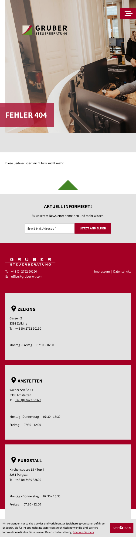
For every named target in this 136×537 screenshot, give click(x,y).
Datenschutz (122, 271)
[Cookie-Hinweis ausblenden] (121, 528)
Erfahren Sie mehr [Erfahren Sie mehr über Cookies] (83, 532)
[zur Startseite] (44, 30)
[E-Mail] (50, 228)
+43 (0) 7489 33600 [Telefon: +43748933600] (28, 480)
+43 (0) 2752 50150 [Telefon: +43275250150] (24, 271)
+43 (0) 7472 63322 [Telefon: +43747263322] (28, 400)
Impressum (102, 271)
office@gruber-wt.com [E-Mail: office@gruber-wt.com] (27, 276)
